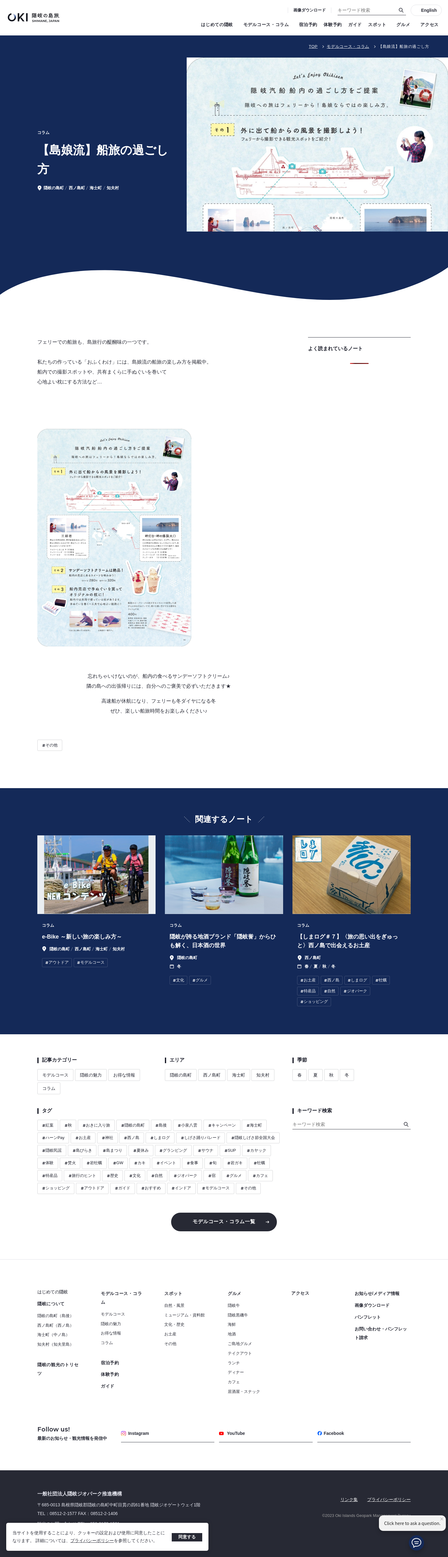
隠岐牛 (234, 1305)
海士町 (238, 1074)
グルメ (405, 24)
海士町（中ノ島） (53, 1334)
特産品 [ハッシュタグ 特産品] (50, 1176)
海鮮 (232, 1324)
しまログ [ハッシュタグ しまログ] (160, 1138)
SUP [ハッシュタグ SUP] (230, 1150)
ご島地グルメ (240, 1343)
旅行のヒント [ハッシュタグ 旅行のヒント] (82, 1176)
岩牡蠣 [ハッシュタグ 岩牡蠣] (94, 1163)
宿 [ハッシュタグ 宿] (212, 1176)
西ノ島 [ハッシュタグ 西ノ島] (131, 1138)
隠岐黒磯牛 (238, 1315)
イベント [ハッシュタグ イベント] (166, 1163)
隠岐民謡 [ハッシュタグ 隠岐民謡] (52, 1150)
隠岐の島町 (181, 1074)
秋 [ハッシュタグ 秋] (68, 1125)
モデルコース (55, 1074)
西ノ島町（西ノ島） (55, 1325)
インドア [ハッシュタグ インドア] (181, 1188)
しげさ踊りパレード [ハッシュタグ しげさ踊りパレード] (201, 1138)
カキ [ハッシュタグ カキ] (140, 1163)
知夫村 (262, 1074)
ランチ (234, 1363)
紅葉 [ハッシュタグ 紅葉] (48, 1125)
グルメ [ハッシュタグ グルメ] (234, 1176)
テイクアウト (240, 1353)
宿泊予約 (308, 24)
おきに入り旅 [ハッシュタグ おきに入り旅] (96, 1125)
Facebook (330, 1433)
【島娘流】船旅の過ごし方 (403, 46)
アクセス (429, 24)
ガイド (355, 24)
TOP (313, 46)
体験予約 (333, 24)
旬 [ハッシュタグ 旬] (213, 1163)
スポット (379, 24)
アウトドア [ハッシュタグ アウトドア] (92, 1188)
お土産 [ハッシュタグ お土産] (83, 1138)
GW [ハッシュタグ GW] (118, 1163)
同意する (187, 1536)
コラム (48, 1088)
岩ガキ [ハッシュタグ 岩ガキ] (235, 1163)
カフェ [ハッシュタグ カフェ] (260, 1176)
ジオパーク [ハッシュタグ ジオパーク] (185, 1176)
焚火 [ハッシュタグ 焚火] (70, 1163)
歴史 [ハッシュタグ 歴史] (112, 1176)
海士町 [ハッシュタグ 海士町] (254, 1125)
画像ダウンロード (309, 10)
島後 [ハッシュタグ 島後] (161, 1125)
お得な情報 (124, 1074)
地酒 (232, 1334)
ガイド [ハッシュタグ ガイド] (122, 1188)
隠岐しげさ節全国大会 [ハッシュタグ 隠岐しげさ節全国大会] (253, 1138)
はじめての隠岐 (219, 24)
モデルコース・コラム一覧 (224, 1221)
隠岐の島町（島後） (55, 1315)
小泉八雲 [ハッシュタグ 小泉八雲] (187, 1125)
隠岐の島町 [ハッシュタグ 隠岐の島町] (133, 1125)
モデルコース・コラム (268, 24)
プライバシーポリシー (92, 1540)
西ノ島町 (212, 1074)
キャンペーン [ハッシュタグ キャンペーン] (222, 1125)
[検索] (401, 10)
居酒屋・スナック (244, 1391)
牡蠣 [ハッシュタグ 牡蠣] (259, 1163)
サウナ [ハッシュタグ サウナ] (205, 1150)
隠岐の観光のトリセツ (57, 1369)
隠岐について (51, 1303)
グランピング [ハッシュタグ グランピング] (173, 1150)
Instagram (135, 1433)
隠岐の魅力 (91, 1074)
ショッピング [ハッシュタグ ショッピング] (56, 1188)
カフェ (234, 1382)
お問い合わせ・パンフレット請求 (381, 1333)
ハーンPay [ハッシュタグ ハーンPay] (53, 1138)
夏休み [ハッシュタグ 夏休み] (141, 1150)
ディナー (236, 1372)
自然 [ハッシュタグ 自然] (157, 1176)
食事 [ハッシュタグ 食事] (192, 1163)
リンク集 (349, 1499)
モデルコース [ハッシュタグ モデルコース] (216, 1188)
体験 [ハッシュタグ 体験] (48, 1163)
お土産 (170, 1334)
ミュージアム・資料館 (184, 1315)
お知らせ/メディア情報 (377, 1293)
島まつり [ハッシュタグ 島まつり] (112, 1150)
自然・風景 (174, 1305)
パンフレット (368, 1317)
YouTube (232, 1433)
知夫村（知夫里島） (55, 1344)
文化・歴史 (174, 1324)
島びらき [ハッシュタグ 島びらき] (82, 1150)
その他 (170, 1343)
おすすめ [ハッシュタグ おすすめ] (151, 1188)
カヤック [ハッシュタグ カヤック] (256, 1150)
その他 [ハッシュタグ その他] (50, 745)
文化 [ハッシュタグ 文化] (135, 1176)
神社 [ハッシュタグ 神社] (107, 1138)
